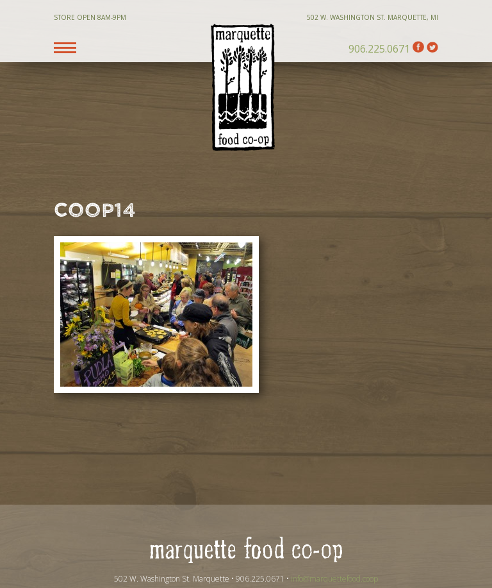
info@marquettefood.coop (334, 578)
